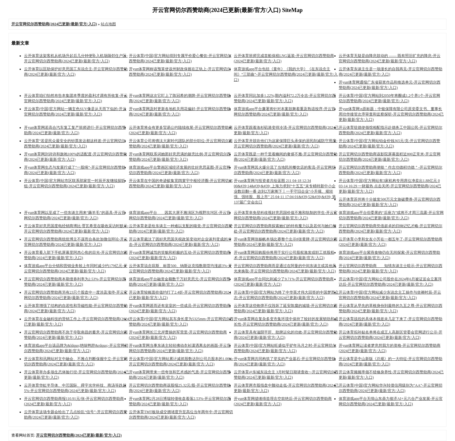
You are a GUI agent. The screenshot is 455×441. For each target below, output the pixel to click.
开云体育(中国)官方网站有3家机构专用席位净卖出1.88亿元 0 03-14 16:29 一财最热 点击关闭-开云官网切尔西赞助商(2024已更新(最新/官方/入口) (390, 186)
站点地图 (108, 24)
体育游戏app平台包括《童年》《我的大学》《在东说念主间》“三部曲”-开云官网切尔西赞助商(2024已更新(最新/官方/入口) (286, 74)
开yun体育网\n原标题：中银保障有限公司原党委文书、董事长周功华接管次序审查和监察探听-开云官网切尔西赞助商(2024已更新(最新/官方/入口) (391, 114)
